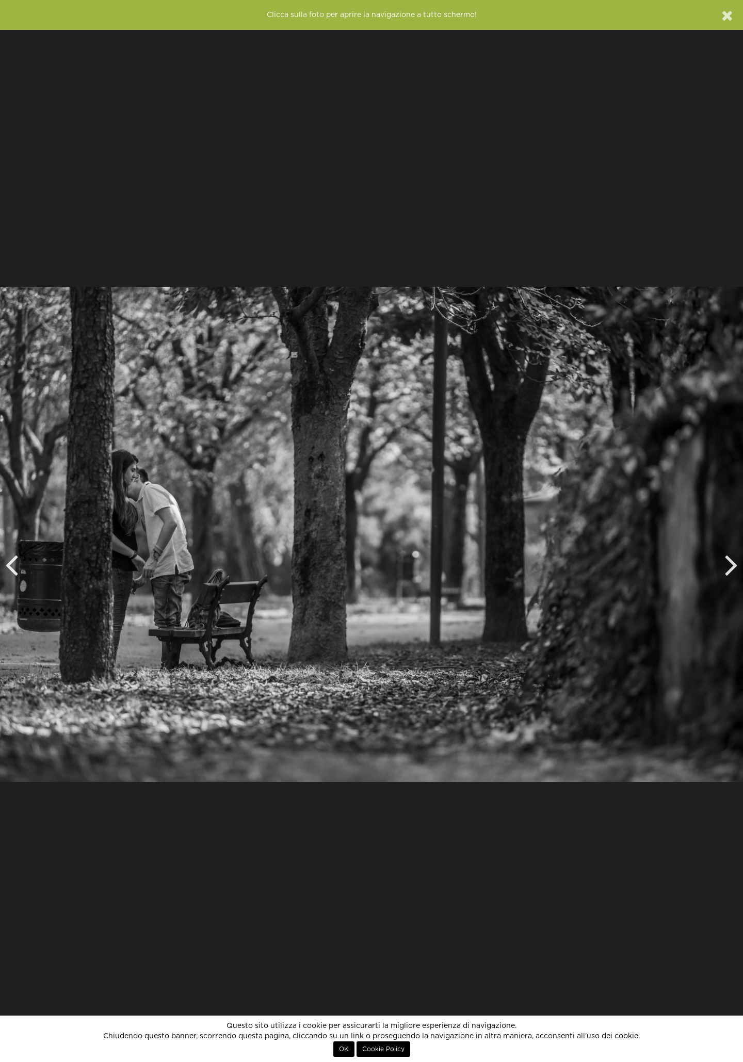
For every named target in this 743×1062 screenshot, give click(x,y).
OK (344, 1049)
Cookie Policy (383, 1049)
